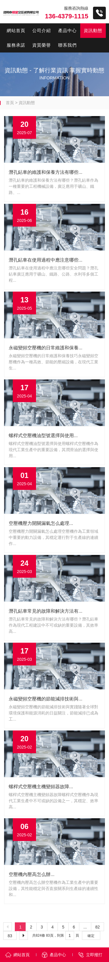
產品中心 (67, 30)
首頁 (10, 102)
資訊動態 (93, 30)
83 (10, 935)
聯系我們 (67, 45)
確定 (90, 936)
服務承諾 (16, 45)
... (85, 927)
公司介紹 (41, 30)
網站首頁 (16, 30)
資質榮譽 (41, 45)
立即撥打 (94, 954)
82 (97, 927)
